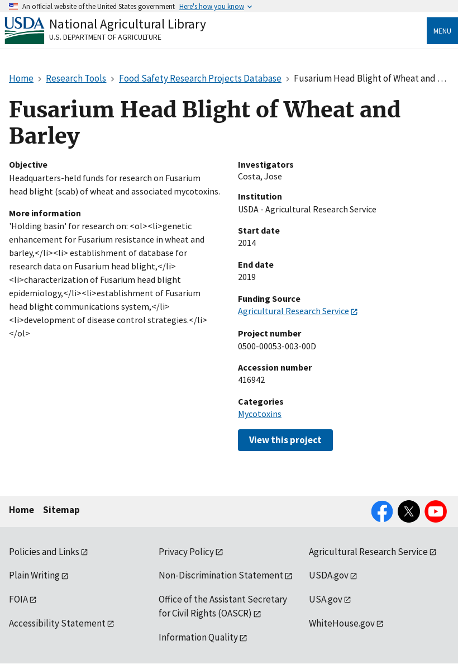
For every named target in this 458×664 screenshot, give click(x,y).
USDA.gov (329, 575)
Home (21, 510)
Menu (442, 31)
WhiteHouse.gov (342, 623)
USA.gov (325, 599)
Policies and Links (44, 552)
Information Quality (198, 637)
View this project (285, 440)
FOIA (18, 599)
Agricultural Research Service (293, 310)
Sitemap (61, 510)
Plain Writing (34, 575)
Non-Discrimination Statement (221, 575)
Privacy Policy (186, 552)
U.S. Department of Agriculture (105, 37)
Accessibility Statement (57, 623)
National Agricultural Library (127, 24)
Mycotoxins (260, 413)
